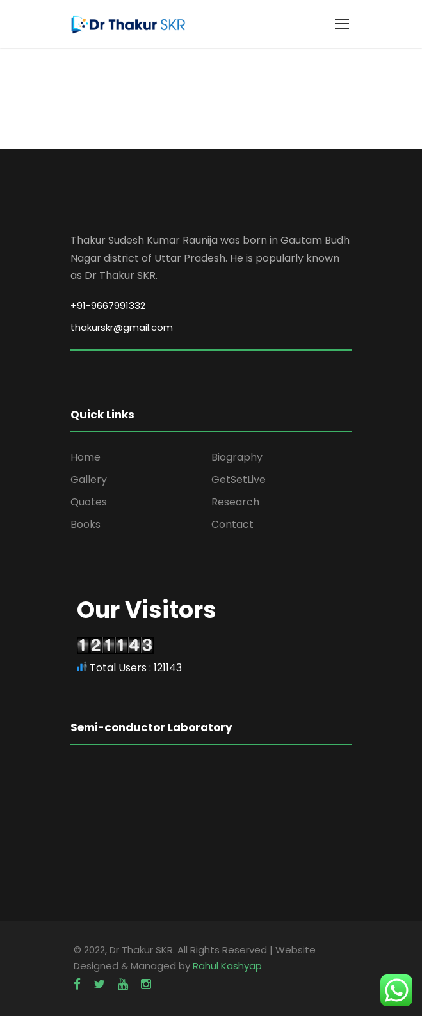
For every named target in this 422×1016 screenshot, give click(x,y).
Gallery (88, 479)
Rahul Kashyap (227, 965)
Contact (232, 524)
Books (85, 524)
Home (85, 457)
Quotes (88, 502)
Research (235, 502)
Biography (237, 457)
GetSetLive (238, 479)
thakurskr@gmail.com (121, 327)
